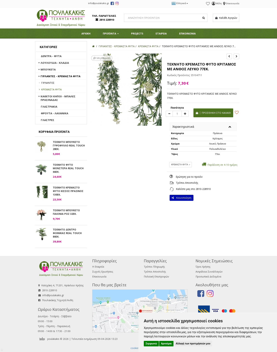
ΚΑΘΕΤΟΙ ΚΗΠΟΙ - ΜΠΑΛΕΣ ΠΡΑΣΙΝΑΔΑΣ (58, 98)
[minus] (169, 114)
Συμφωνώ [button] (151, 343)
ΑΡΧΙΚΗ (85, 33)
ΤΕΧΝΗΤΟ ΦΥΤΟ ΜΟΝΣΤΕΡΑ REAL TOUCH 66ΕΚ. (68, 168)
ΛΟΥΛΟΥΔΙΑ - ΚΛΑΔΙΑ (55, 62)
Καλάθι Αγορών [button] (226, 18)
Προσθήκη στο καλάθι (213, 112)
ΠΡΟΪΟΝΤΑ (111, 33)
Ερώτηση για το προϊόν (189, 176)
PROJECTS (137, 33)
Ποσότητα (177, 107)
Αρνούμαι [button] (166, 343)
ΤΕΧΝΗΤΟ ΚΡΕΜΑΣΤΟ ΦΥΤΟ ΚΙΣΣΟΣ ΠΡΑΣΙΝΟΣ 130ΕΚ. (68, 191)
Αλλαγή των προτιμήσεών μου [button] (193, 343)
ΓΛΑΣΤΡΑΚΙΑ (49, 106)
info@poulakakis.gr (53, 295)
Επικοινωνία (99, 276)
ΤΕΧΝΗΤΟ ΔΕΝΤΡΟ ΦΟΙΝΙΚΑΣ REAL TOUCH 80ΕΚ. (67, 233)
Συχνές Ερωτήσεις (102, 271)
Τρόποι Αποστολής (187, 182)
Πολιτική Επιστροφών (156, 276)
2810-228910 (203, 189)
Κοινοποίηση (181, 197)
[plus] (185, 114)
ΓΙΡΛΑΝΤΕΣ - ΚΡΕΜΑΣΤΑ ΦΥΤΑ (60, 76)
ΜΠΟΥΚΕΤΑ (48, 69)
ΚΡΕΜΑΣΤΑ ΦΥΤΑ (51, 89)
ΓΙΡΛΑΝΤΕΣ (47, 82)
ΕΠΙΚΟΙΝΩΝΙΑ (187, 33)
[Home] (93, 46)
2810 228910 (106, 19)
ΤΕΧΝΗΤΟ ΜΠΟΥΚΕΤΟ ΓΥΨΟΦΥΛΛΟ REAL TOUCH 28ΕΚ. (69, 145)
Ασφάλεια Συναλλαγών (209, 271)
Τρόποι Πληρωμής (154, 266)
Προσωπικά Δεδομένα (208, 276)
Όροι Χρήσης (203, 266)
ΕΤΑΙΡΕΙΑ (161, 33)
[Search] (166, 18)
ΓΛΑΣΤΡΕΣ (47, 120)
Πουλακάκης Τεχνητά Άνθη (57, 300)
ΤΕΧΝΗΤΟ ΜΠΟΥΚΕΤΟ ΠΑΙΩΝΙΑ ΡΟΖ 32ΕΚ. (66, 212)
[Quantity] (177, 114)
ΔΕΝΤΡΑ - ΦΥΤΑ (51, 56)
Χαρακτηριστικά (183, 127)
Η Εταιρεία (98, 266)
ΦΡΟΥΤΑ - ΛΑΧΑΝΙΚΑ (54, 113)
